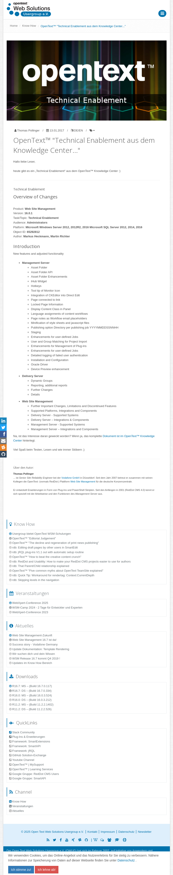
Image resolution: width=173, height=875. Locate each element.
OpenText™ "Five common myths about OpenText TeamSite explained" (56, 570)
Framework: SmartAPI (25, 746)
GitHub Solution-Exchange (27, 755)
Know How (29, 25)
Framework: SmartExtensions (29, 741)
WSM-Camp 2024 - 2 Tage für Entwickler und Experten (46, 607)
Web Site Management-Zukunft (30, 635)
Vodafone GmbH (71, 477)
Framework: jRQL (22, 750)
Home (14, 25)
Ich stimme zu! (21, 869)
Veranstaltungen (29, 593)
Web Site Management (82, 481)
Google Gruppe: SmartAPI (27, 778)
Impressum (108, 831)
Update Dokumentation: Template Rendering (39, 649)
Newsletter (144, 831)
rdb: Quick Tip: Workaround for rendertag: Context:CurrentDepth (51, 575)
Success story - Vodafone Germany (33, 644)
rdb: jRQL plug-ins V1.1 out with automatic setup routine (46, 552)
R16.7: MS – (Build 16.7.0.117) (30, 686)
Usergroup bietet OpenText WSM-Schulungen (40, 533)
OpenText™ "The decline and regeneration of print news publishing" (54, 542)
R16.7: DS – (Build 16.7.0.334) (30, 690)
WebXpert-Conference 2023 (28, 612)
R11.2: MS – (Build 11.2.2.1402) (31, 704)
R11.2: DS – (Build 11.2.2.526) (30, 709)
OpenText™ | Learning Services (31, 769)
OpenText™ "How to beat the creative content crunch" (45, 556)
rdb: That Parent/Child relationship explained (39, 566)
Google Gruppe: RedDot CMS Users (34, 774)
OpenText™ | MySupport (26, 764)
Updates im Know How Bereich (30, 663)
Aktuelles (21, 626)
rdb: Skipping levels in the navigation (34, 580)
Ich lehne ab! (47, 869)
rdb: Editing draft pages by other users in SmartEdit (43, 547)
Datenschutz (126, 831)
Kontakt (92, 831)
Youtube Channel (21, 760)
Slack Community (22, 732)
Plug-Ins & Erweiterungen (27, 736)
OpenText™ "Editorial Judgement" (32, 538)
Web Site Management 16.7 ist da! (33, 639)
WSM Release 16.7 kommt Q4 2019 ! (34, 658)
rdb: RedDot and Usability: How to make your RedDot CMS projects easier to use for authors (70, 561)
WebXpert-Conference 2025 (28, 603)
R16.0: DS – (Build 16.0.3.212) (30, 700)
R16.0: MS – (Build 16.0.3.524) (30, 695)
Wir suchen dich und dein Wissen (32, 653)
